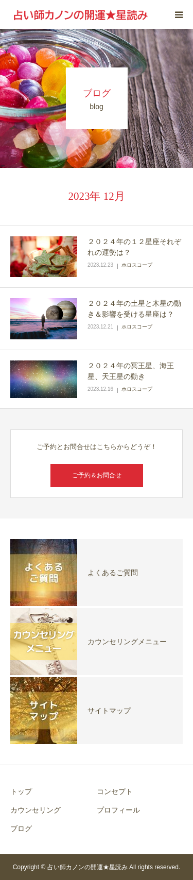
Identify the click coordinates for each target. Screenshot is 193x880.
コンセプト (115, 791)
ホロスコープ (136, 265)
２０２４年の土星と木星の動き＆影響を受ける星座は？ (134, 308)
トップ (21, 791)
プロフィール (118, 810)
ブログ (21, 828)
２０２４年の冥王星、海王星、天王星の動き (130, 371)
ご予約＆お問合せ (96, 475)
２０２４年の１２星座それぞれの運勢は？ (134, 246)
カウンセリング (35, 810)
